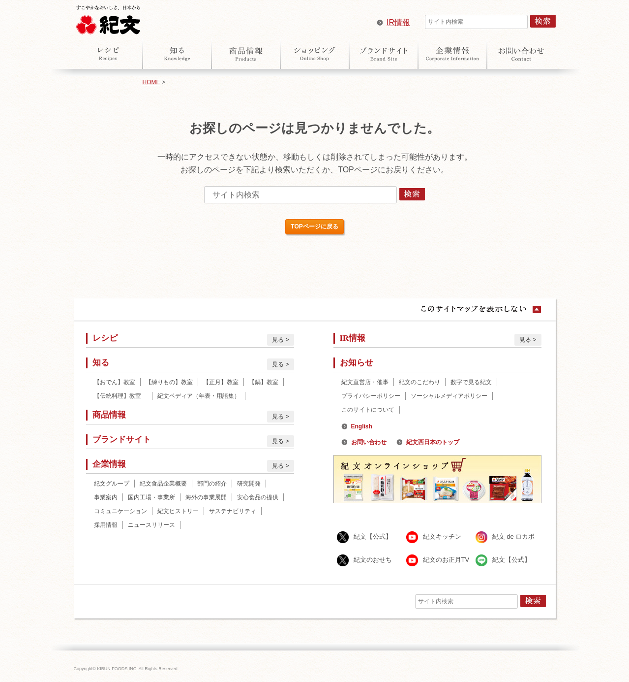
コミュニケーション (120, 511)
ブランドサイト (383, 53)
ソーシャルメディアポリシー (449, 395)
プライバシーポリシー (370, 395)
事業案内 (106, 497)
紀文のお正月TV (446, 559)
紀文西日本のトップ (432, 442)
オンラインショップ (314, 53)
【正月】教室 (221, 382)
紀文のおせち (373, 559)
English (361, 426)
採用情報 (106, 524)
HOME (151, 82)
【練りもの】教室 (169, 382)
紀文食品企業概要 (163, 483)
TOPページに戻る (314, 226)
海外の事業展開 (206, 497)
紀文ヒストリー (178, 511)
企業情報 (452, 53)
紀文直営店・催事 (365, 382)
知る (177, 53)
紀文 (108, 17)
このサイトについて (367, 409)
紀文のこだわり (419, 382)
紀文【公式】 (373, 536)
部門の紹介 (212, 483)
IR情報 (398, 22)
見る (278, 339)
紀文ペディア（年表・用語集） (198, 395)
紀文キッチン (442, 536)
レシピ (108, 53)
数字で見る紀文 (471, 382)
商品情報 (245, 53)
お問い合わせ (521, 53)
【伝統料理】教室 (120, 395)
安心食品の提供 (257, 497)
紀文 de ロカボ (513, 536)
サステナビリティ (232, 511)
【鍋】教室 (263, 382)
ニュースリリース (151, 524)
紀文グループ (111, 483)
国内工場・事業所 (151, 497)
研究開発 (249, 483)
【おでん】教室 (114, 382)
